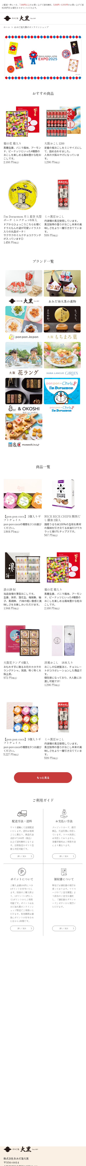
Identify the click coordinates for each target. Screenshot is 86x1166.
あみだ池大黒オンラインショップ (20, 18)
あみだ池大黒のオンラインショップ (31, 27)
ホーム (7, 27)
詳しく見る (22, 856)
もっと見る (43, 777)
